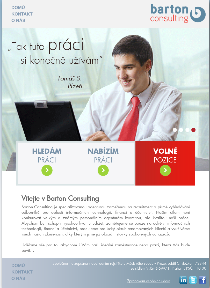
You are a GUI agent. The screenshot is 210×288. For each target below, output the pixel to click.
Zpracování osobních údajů (148, 280)
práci (47, 162)
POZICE (165, 162)
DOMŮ (18, 7)
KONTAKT (22, 14)
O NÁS (18, 20)
